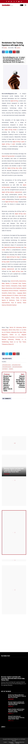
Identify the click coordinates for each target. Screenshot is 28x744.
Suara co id (14, 342)
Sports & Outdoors (8, 300)
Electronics (9, 288)
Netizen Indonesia (8, 339)
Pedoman (11, 742)
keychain (18, 247)
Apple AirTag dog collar (14, 168)
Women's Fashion (11, 305)
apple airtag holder (6, 366)
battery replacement (8, 269)
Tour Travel (22, 342)
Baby (3, 283)
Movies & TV (10, 295)
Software (23, 298)
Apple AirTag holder (10, 129)
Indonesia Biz (15, 332)
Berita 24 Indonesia (16, 327)
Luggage (19, 293)
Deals (20, 286)
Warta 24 (11, 344)
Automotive (22, 281)
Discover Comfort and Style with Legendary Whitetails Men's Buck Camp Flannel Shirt (13, 678)
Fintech (8, 332)
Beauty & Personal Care (13, 283)
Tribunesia (5, 344)
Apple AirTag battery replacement (12, 192)
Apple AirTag (14, 101)
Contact (5, 742)
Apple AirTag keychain (8, 156)
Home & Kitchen (13, 290)
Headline (18, 47)
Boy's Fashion (6, 286)
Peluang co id (20, 339)
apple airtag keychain (17, 366)
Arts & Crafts (15, 281)
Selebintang (5, 342)
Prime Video (15, 298)
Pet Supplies (6, 298)
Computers (14, 286)
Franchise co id (14, 337)
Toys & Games (16, 302)
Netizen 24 (22, 337)
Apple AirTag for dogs (11, 201)
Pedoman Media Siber (19, 742)
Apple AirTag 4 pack (8, 144)
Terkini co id (15, 334)
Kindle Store (12, 293)
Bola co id (19, 330)
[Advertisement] (14, 23)
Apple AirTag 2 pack (18, 141)
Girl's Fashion (17, 288)
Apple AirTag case (20, 213)
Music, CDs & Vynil (20, 295)
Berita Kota (12, 330)
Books (24, 283)
